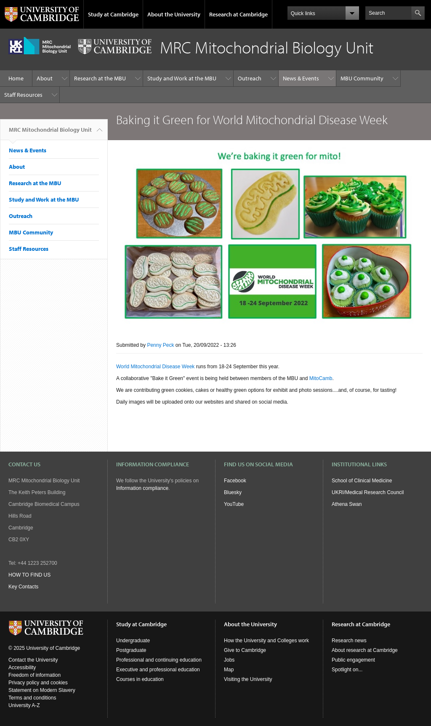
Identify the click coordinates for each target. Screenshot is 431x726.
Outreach (249, 78)
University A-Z (24, 705)
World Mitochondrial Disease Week (155, 367)
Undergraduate (133, 641)
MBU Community (362, 78)
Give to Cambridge (245, 650)
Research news (349, 641)
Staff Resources (23, 94)
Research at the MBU (100, 78)
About (45, 78)
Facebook (235, 481)
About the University (173, 14)
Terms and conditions (32, 698)
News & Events (301, 78)
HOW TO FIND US (29, 575)
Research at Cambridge (238, 14)
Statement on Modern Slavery (41, 690)
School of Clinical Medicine (362, 481)
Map (229, 670)
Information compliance (142, 488)
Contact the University (33, 660)
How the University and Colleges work (266, 641)
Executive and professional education (158, 670)
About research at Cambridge (365, 650)
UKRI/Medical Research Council (368, 492)
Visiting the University (248, 679)
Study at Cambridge (113, 14)
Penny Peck (160, 345)
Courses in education (140, 679)
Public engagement (353, 660)
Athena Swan (347, 504)
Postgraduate (131, 650)
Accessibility (22, 667)
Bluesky (233, 492)
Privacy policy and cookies (38, 683)
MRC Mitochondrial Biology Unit (50, 133)
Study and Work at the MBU (181, 78)
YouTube (234, 504)
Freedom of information (34, 675)
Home (16, 78)
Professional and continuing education (159, 660)
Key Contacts (23, 587)
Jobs (229, 660)
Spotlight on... (347, 670)
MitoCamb (321, 378)
